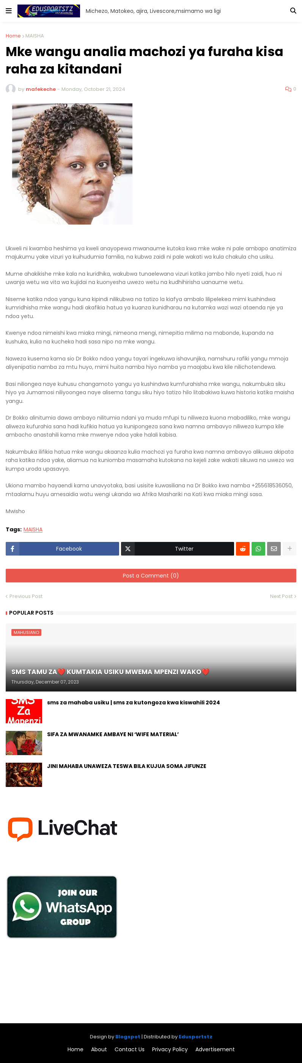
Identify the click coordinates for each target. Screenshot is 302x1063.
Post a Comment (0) (151, 575)
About (99, 1049)
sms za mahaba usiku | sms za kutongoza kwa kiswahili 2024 (133, 702)
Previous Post (25, 596)
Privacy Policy (170, 1049)
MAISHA (34, 35)
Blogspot (127, 1036)
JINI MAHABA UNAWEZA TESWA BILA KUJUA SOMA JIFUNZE (126, 766)
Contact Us (130, 1049)
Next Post (281, 596)
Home (13, 35)
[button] (8, 11)
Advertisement (215, 1049)
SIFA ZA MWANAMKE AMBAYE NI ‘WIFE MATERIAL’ (113, 734)
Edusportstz (195, 1036)
